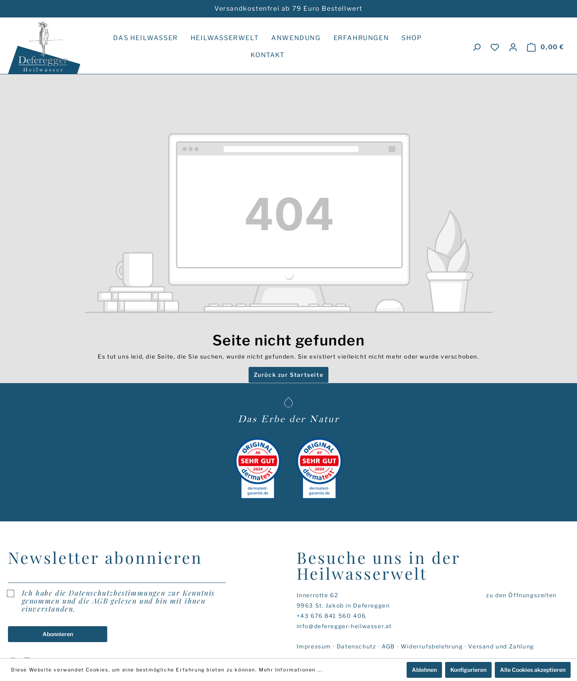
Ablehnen (424, 669)
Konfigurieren (468, 669)
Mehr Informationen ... (291, 670)
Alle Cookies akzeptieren (532, 669)
